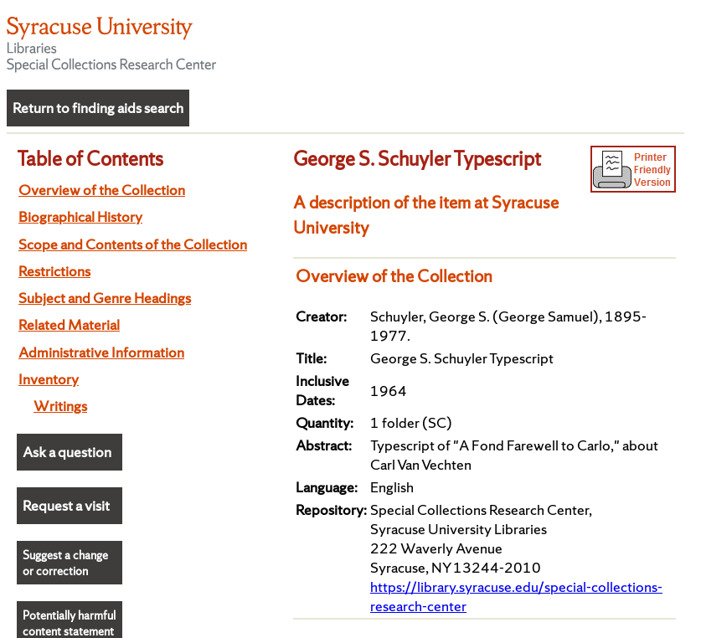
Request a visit (66, 505)
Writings (60, 405)
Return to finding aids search (98, 107)
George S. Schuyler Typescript (417, 158)
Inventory (48, 378)
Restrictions (54, 270)
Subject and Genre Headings (104, 297)
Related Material (69, 324)
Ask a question (67, 451)
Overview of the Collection (101, 189)
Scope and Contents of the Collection (132, 244)
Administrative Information (101, 352)
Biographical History (80, 216)
